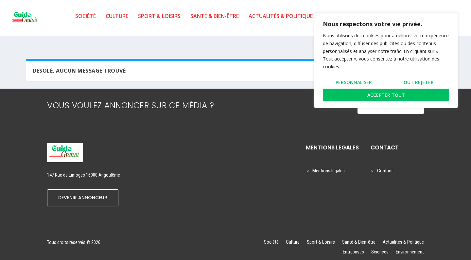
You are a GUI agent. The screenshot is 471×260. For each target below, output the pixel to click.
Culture (117, 21)
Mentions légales (328, 165)
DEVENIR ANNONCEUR (82, 192)
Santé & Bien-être (214, 21)
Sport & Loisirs (159, 21)
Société (85, 21)
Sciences (380, 246)
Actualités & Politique (281, 21)
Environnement (410, 246)
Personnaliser (354, 82)
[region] (386, 60)
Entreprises (353, 246)
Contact (385, 165)
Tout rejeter (417, 82)
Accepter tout (386, 95)
